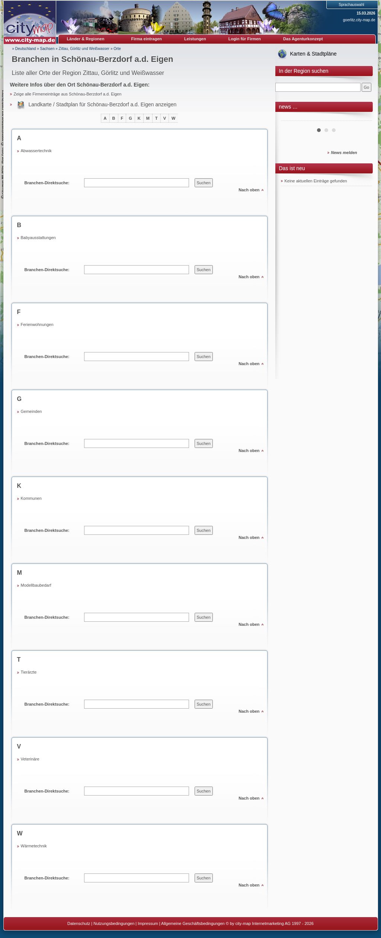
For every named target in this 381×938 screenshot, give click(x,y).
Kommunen (31, 498)
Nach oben (248, 190)
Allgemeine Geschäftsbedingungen (193, 923)
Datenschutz (78, 923)
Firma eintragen (146, 39)
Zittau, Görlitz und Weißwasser (84, 49)
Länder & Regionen (86, 39)
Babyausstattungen (38, 237)
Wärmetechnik (34, 846)
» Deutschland (24, 49)
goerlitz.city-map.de (359, 20)
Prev (291, 118)
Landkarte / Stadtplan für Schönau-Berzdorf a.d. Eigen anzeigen (103, 104)
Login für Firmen (244, 39)
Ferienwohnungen (37, 324)
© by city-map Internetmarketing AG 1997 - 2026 (270, 923)
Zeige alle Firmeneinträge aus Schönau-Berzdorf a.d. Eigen (68, 94)
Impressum (148, 923)
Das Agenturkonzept (303, 39)
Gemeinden (31, 411)
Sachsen (47, 49)
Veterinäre (30, 759)
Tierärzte (29, 672)
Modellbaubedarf (36, 585)
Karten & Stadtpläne (313, 54)
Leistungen (195, 39)
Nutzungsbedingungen (113, 923)
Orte (117, 49)
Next (362, 118)
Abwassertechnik (36, 150)
